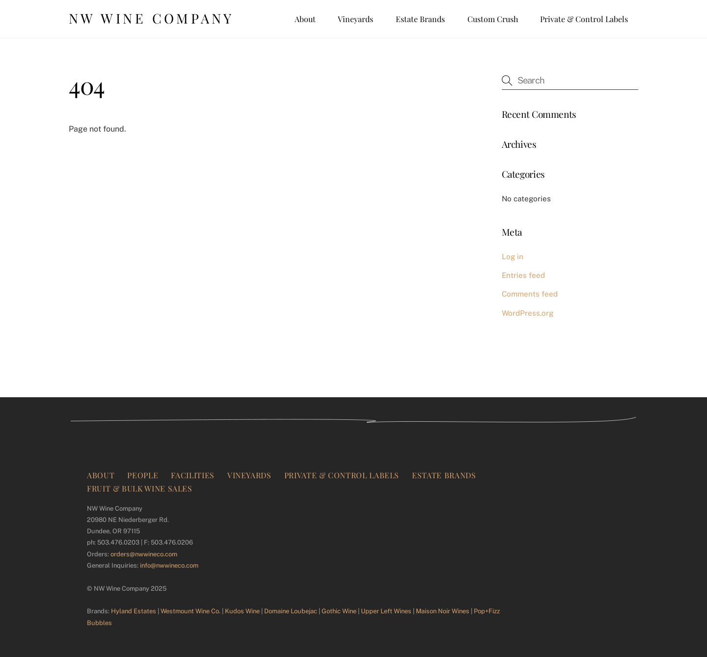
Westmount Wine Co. (190, 611)
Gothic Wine (339, 611)
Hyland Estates (133, 611)
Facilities (192, 475)
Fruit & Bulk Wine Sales (139, 488)
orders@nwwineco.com (143, 554)
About (305, 19)
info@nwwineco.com (169, 565)
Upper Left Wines (386, 611)
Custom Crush (492, 19)
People (142, 475)
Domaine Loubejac (290, 611)
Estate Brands (420, 19)
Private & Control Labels (584, 19)
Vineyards (355, 19)
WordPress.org (527, 313)
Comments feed (530, 294)
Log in (512, 256)
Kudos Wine (242, 611)
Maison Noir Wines (442, 611)
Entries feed (523, 275)
